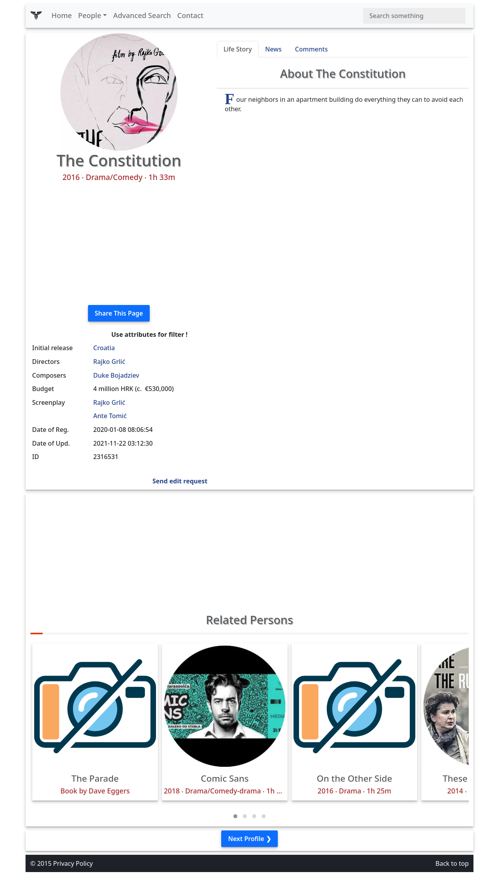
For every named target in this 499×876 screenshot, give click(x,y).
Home (61, 15)
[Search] (414, 16)
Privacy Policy (73, 863)
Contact (190, 15)
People (89, 15)
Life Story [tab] (238, 49)
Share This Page (119, 313)
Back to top (452, 863)
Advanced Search (142, 15)
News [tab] (273, 49)
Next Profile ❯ (249, 838)
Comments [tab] (311, 49)
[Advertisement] (118, 244)
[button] (235, 816)
